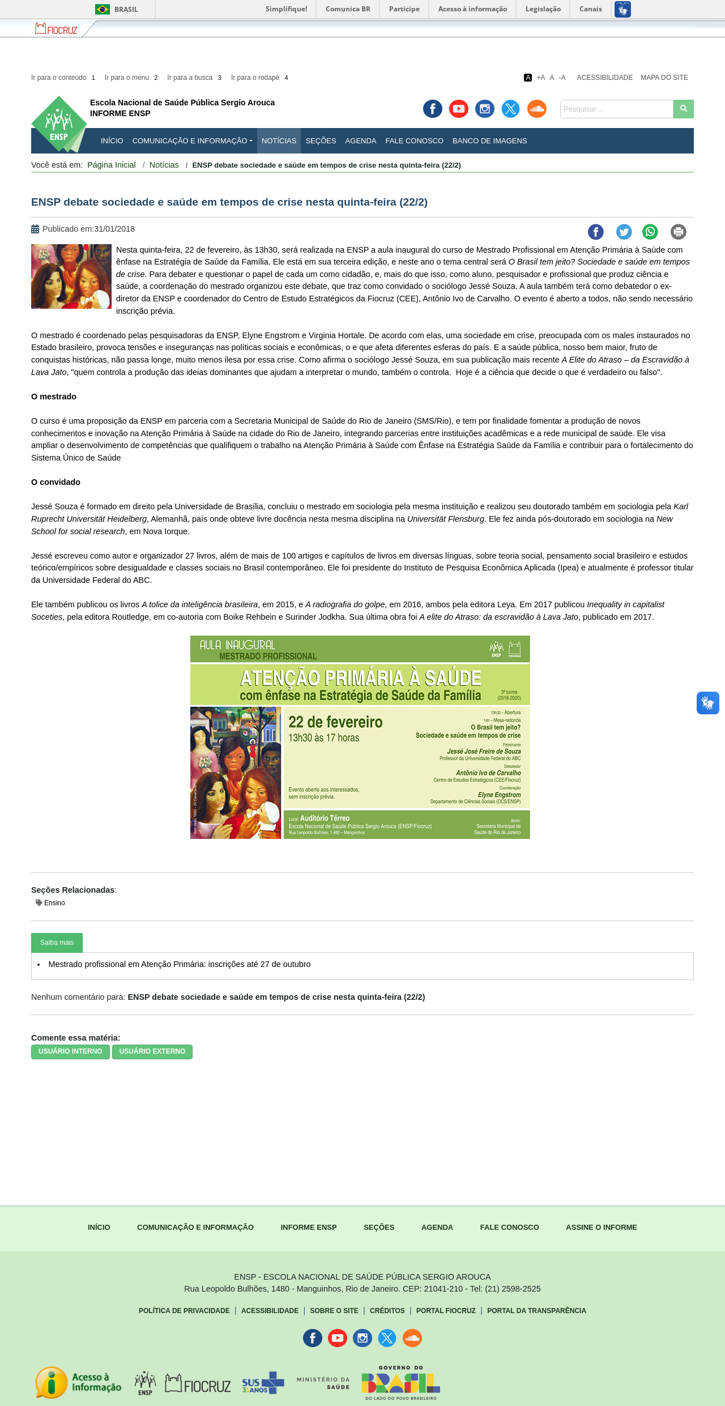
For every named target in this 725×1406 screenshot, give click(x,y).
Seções (320, 141)
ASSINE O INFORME (601, 1227)
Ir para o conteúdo (64, 78)
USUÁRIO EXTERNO (153, 1051)
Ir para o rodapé (260, 78)
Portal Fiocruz (446, 1311)
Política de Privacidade (184, 1311)
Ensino (54, 903)
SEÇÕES (379, 1227)
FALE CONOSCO (509, 1227)
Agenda (361, 141)
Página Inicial (111, 164)
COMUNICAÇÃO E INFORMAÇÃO (195, 1227)
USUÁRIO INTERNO (71, 1051)
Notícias (279, 141)
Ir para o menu (132, 78)
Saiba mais (57, 943)
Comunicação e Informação (190, 141)
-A (562, 78)
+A (540, 78)
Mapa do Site (664, 78)
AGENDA (437, 1227)
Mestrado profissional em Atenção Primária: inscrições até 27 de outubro (179, 964)
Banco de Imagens (490, 141)
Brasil (114, 9)
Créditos (387, 1311)
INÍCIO (112, 141)
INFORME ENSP (309, 1227)
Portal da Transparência (536, 1311)
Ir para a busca (195, 78)
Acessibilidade (605, 78)
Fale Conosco (415, 141)
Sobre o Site (334, 1311)
